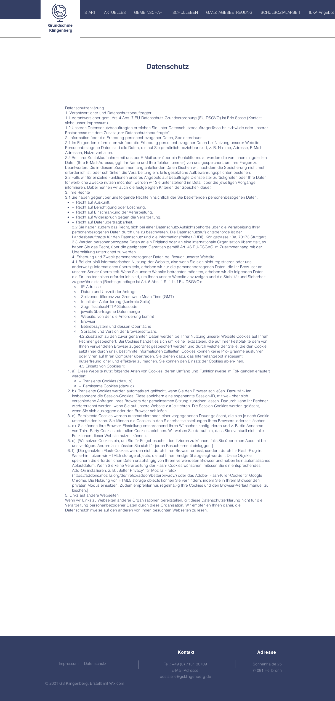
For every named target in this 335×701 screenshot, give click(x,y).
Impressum (69, 663)
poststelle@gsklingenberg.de (185, 676)
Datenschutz (95, 663)
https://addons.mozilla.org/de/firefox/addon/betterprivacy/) (125, 475)
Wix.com (116, 683)
